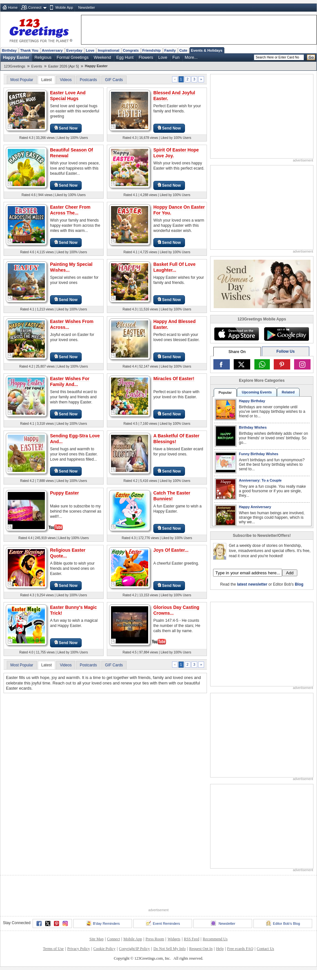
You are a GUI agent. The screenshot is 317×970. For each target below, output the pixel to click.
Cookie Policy (104, 948)
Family (170, 50)
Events (36, 66)
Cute (183, 50)
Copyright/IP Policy (134, 948)
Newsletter (86, 7)
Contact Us (265, 948)
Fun (175, 57)
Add (289, 572)
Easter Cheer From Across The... (70, 209)
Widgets (174, 939)
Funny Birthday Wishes (258, 454)
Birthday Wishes (253, 427)
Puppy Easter (64, 492)
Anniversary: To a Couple (260, 480)
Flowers (146, 57)
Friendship (151, 50)
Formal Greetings (72, 57)
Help (219, 948)
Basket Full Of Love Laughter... (174, 267)
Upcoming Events (257, 392)
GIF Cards (114, 80)
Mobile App (64, 7)
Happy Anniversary (255, 507)
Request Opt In (201, 948)
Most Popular (21, 80)
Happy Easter (16, 57)
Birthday (9, 50)
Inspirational (108, 50)
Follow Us (285, 351)
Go (311, 57)
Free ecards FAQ (240, 948)
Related (288, 392)
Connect (34, 7)
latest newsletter (252, 584)
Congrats (131, 50)
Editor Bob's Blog (283, 923)
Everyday (74, 50)
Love (90, 50)
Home (12, 7)
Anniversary (52, 50)
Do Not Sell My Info (169, 948)
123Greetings (14, 66)
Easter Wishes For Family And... (69, 381)
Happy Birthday (252, 401)
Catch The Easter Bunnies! (171, 495)
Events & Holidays (206, 50)
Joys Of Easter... (171, 550)
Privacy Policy (78, 948)
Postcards (88, 80)
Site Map (96, 939)
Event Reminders (163, 923)
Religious (43, 57)
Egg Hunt (124, 57)
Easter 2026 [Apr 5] (63, 66)
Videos (65, 80)
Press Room (155, 939)
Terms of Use (53, 948)
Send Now (65, 128)
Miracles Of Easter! (173, 378)
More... (191, 57)
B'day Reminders (103, 923)
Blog (299, 584)
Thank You (29, 50)
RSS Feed (191, 939)
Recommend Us (215, 939)
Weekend (102, 57)
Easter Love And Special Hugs (68, 95)
